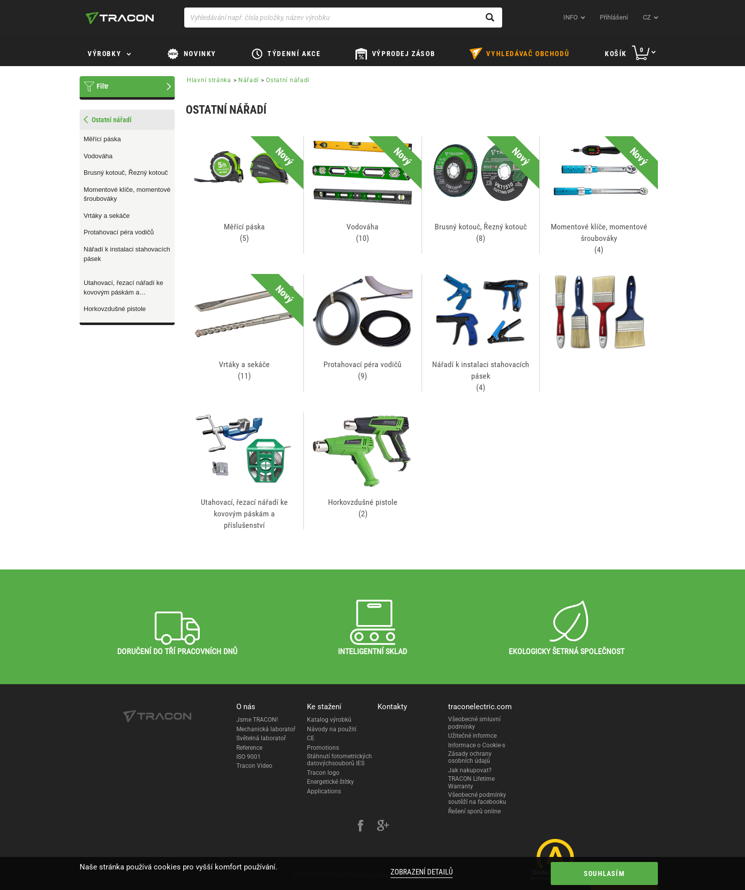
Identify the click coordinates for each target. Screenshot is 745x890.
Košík (616, 54)
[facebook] (360, 826)
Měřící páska (102, 139)
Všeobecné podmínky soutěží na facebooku (477, 798)
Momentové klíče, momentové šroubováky (127, 194)
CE (310, 738)
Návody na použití (331, 729)
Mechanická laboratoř (265, 729)
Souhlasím (604, 873)
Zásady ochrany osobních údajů (470, 757)
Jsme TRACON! (257, 719)
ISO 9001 (248, 756)
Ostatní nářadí (287, 80)
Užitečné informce (472, 735)
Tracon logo (323, 772)
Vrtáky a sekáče (107, 215)
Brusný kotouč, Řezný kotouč (126, 172)
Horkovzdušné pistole (115, 309)
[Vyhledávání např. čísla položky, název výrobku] (343, 18)
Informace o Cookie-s (476, 745)
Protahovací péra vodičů (119, 232)
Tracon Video (254, 765)
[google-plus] (383, 826)
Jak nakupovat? (470, 770)
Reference (249, 747)
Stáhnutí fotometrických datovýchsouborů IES (339, 760)
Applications (324, 791)
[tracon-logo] (120, 18)
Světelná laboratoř (261, 738)
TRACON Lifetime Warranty (471, 782)
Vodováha (98, 156)
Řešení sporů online (474, 811)
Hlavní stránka (209, 80)
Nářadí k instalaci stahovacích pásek (127, 253)
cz (647, 17)
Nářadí (248, 80)
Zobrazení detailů (422, 871)
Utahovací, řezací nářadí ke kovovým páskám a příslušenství (123, 288)
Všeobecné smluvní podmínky (474, 723)
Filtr (103, 86)
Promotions (323, 747)
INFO (570, 17)
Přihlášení (614, 17)
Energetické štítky (330, 781)
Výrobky (104, 54)
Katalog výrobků (329, 719)
